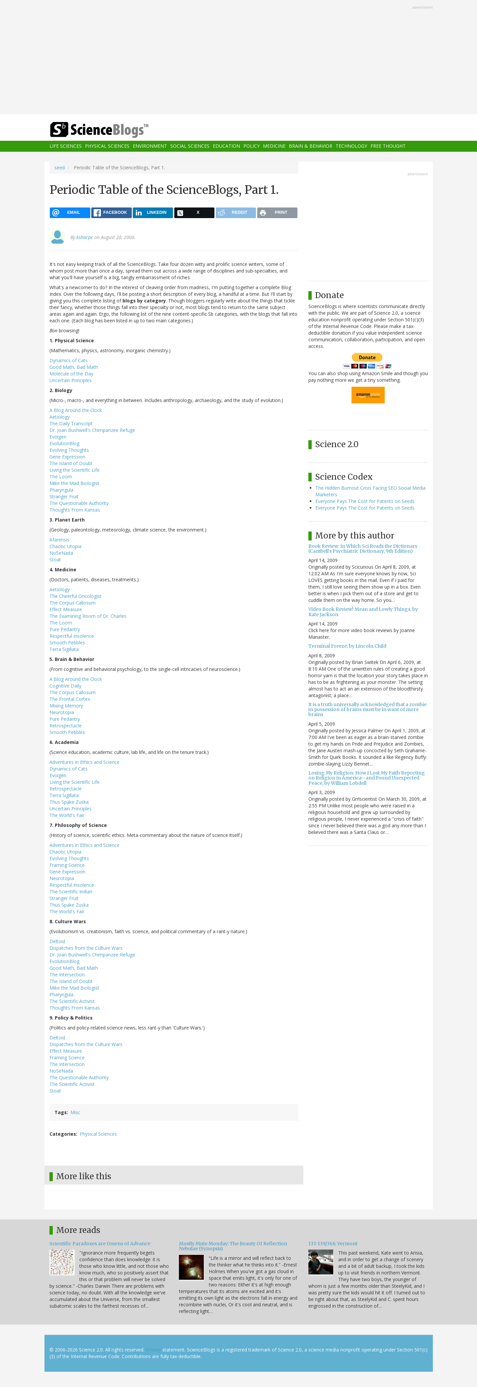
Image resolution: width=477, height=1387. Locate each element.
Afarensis (59, 539)
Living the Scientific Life (74, 470)
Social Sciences (189, 146)
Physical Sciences (107, 146)
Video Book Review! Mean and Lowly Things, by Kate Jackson (363, 611)
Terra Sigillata (64, 649)
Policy (251, 146)
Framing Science (67, 865)
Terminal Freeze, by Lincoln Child (347, 646)
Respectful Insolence (71, 636)
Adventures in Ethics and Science (84, 762)
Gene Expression (67, 456)
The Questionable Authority (79, 503)
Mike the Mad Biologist (74, 483)
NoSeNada (61, 553)
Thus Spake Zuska (69, 802)
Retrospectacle (65, 725)
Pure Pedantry (64, 629)
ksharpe (84, 237)
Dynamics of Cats (68, 360)
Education (226, 146)
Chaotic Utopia (65, 546)
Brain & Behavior (310, 146)
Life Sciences (65, 146)
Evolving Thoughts (69, 450)
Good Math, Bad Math (73, 367)
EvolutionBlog (64, 443)
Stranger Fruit (64, 496)
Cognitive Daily (65, 686)
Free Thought (388, 146)
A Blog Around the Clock (75, 410)
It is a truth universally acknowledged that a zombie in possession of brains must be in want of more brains (367, 709)
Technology (351, 146)
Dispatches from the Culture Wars (85, 948)
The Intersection (67, 974)
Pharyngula (61, 490)
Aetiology (59, 417)
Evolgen (57, 437)
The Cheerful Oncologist (75, 596)
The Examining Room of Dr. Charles (87, 616)
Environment (150, 146)
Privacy (153, 1349)
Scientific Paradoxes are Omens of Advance (99, 1244)
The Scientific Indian (70, 891)
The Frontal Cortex (69, 699)
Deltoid (57, 941)
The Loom (60, 476)
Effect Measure (65, 609)
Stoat (55, 559)
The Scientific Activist (72, 1001)
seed (59, 167)
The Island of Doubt (71, 463)
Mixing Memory (66, 705)
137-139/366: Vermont (333, 1244)
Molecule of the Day (71, 373)
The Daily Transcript (71, 423)
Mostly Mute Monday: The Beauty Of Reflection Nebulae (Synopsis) (233, 1246)
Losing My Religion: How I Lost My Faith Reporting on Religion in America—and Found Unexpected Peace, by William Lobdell (366, 778)
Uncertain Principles (70, 380)
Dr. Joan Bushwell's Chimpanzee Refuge (92, 430)
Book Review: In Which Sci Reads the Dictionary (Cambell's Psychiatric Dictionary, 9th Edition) (363, 548)
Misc (75, 1112)
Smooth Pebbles (67, 642)
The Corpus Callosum (72, 603)
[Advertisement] (238, 57)
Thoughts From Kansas (74, 510)
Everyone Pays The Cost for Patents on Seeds (365, 501)
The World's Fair (66, 815)
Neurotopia (61, 712)
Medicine (274, 146)
